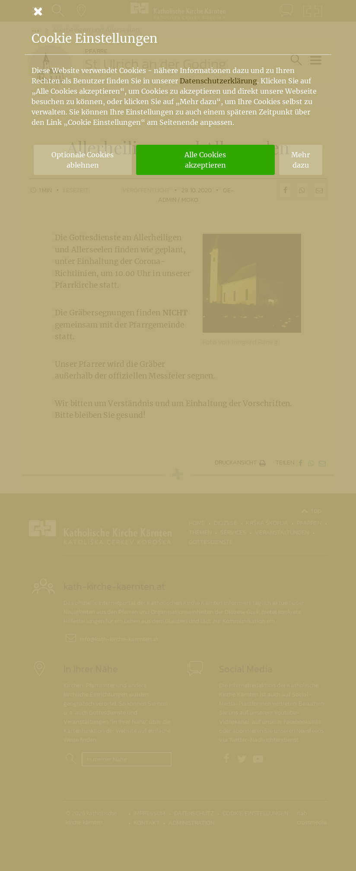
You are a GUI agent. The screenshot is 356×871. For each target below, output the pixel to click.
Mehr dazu (300, 159)
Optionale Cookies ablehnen (82, 159)
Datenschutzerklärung (218, 80)
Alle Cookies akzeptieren (205, 159)
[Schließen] (178, 11)
